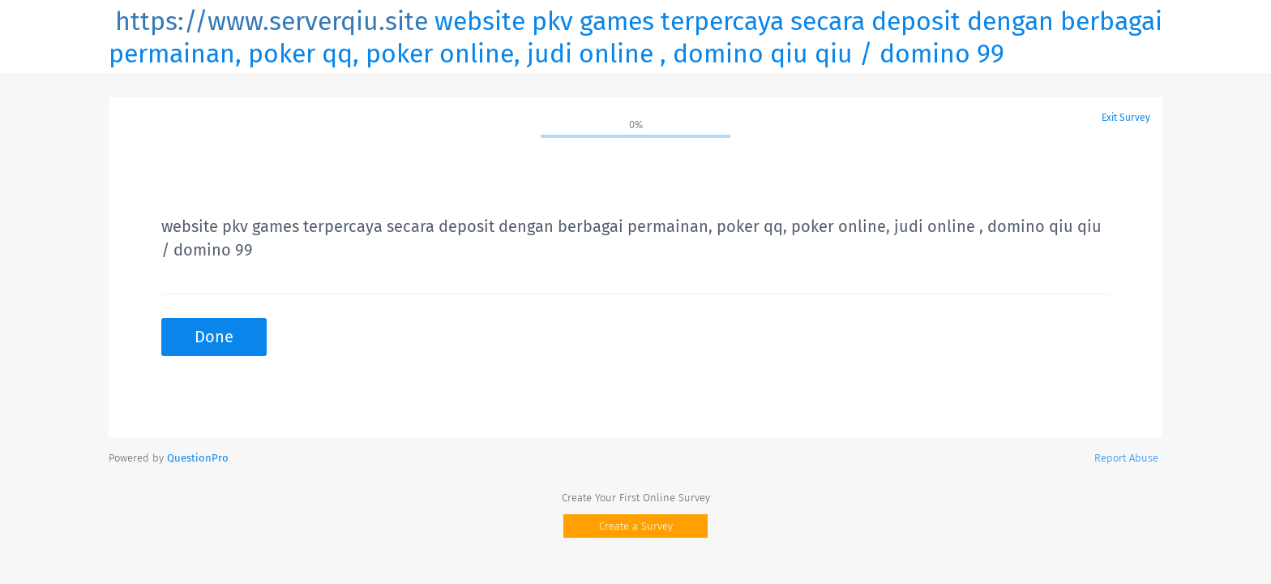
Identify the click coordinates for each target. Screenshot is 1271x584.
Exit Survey (1126, 117)
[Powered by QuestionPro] (198, 458)
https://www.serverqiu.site (271, 21)
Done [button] (214, 336)
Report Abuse (1126, 458)
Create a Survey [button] (636, 526)
